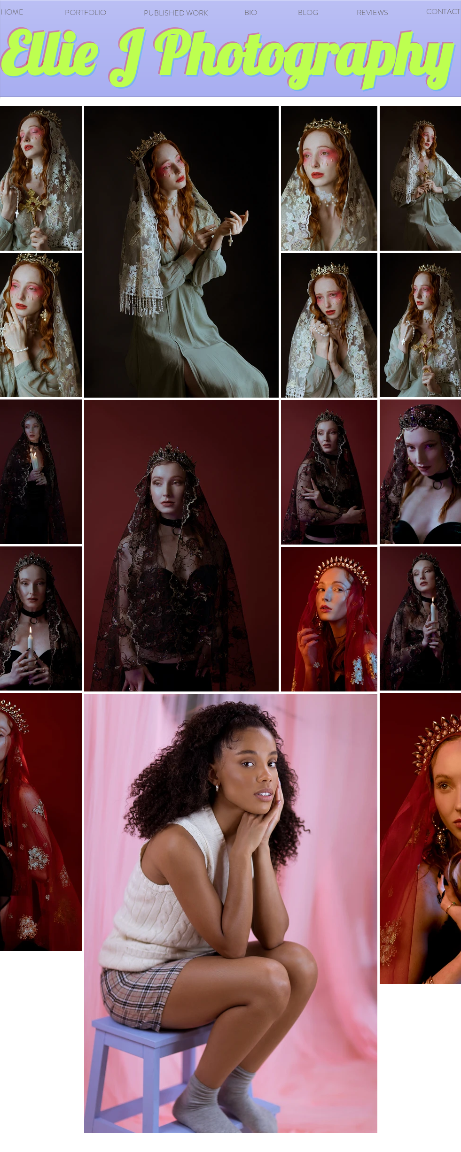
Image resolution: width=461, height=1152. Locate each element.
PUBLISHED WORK (176, 13)
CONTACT (443, 11)
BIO (250, 12)
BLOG (308, 12)
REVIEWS (372, 12)
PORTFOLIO (85, 12)
